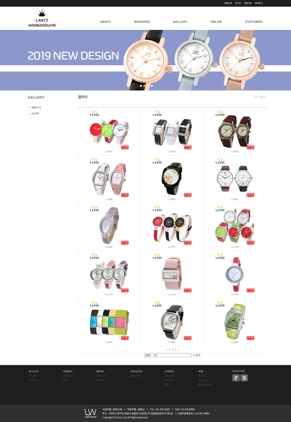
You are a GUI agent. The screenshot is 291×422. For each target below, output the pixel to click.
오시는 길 (34, 380)
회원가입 (203, 380)
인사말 (32, 375)
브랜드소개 (69, 375)
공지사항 (169, 375)
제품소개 (36, 107)
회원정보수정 (205, 384)
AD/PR (35, 113)
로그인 (202, 375)
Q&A (167, 384)
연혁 (65, 380)
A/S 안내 (169, 380)
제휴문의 (135, 375)
